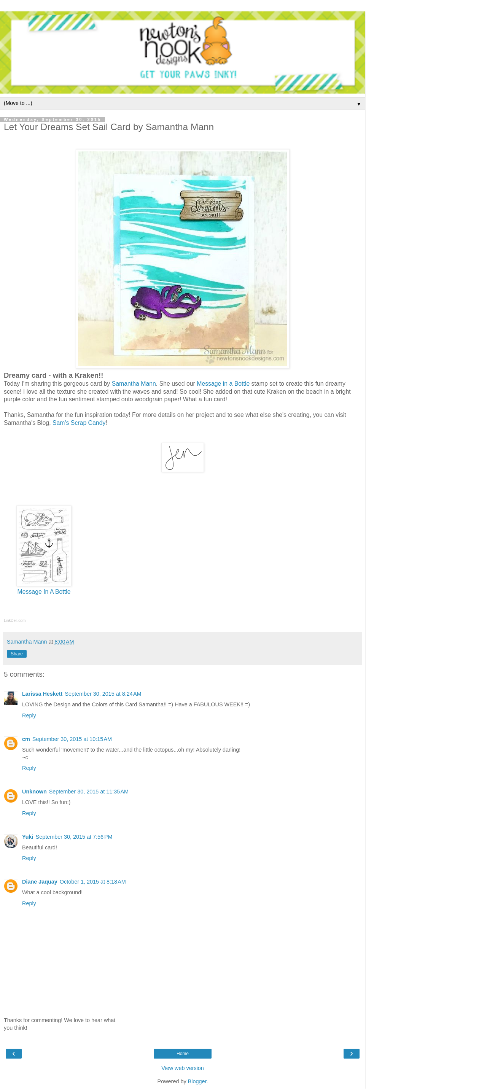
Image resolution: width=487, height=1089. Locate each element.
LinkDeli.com (14, 620)
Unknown (34, 792)
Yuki (27, 837)
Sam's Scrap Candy (79, 423)
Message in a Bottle (223, 383)
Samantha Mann (134, 383)
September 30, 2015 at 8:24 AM (103, 694)
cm (26, 739)
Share (17, 654)
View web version (182, 1068)
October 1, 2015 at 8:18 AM (93, 882)
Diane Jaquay (39, 882)
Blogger (197, 1081)
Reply (29, 715)
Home (183, 1053)
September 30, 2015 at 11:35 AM (89, 792)
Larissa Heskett (42, 694)
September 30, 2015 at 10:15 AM (72, 739)
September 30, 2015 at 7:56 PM (74, 837)
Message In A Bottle (44, 591)
